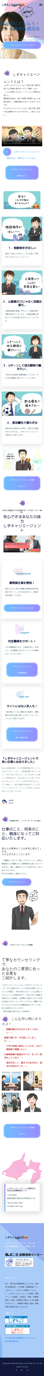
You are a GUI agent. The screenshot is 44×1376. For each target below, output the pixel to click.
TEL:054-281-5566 (15, 1203)
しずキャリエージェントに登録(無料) (22, 669)
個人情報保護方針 (12, 1341)
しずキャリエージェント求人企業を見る (22, 734)
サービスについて (17, 882)
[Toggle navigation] (41, 5)
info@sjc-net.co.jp (15, 1206)
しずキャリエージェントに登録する (22, 172)
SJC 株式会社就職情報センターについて (21, 1338)
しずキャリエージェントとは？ (22, 45)
